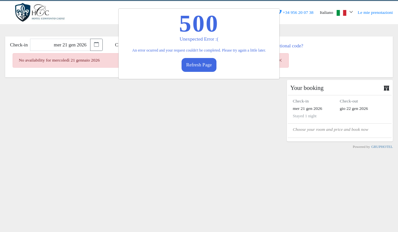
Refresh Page (199, 64)
